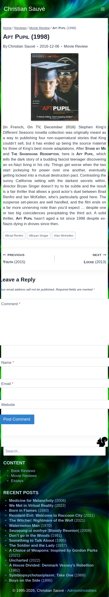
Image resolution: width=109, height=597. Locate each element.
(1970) (30, 525)
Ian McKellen (63, 235)
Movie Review (76, 46)
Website (8, 405)
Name (7, 362)
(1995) (37, 540)
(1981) (35, 535)
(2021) (52, 515)
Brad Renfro (14, 235)
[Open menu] (103, 8)
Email (7, 384)
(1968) (47, 575)
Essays (17, 481)
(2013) (82, 258)
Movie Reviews (24, 476)
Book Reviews (23, 471)
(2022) (37, 505)
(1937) (38, 545)
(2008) (37, 500)
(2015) (27, 258)
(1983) (29, 510)
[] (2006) (50, 530)
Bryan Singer (38, 235)
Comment (10, 304)
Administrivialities (81, 590)
